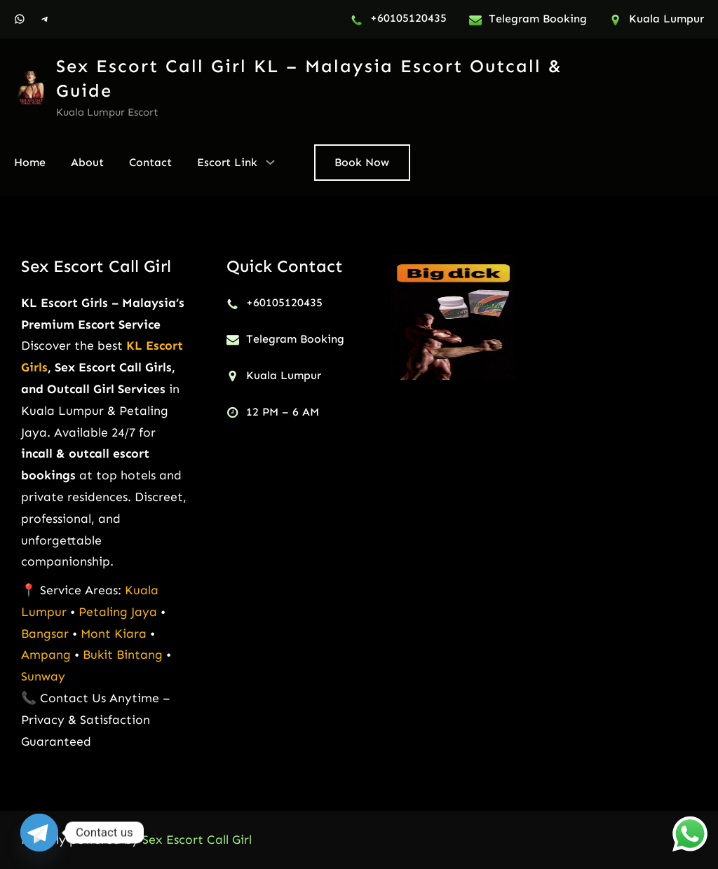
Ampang (47, 654)
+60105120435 (408, 18)
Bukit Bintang (123, 654)
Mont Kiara (114, 633)
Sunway (43, 676)
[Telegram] (39, 832)
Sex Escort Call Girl (96, 266)
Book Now (361, 162)
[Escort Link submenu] (270, 161)
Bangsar (46, 633)
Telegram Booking (538, 18)
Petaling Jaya (118, 612)
